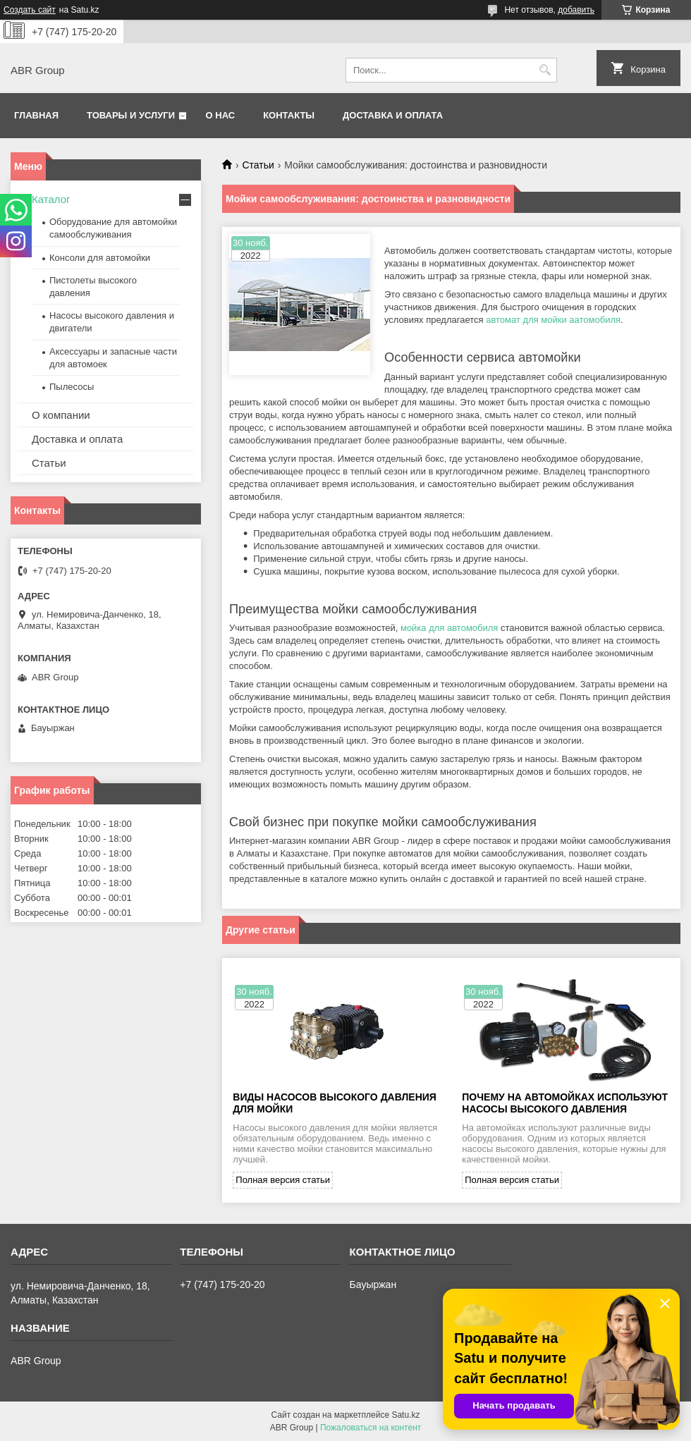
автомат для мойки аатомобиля (553, 319)
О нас (221, 115)
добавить (576, 10)
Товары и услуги (131, 115)
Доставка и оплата (393, 115)
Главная (36, 115)
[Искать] (544, 70)
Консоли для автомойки (99, 257)
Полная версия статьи (283, 1180)
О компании (61, 415)
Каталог (51, 199)
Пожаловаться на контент (370, 1428)
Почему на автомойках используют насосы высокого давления (565, 1103)
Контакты (288, 115)
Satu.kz (405, 1415)
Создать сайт (30, 10)
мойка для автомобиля (449, 628)
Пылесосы (71, 386)
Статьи (258, 165)
